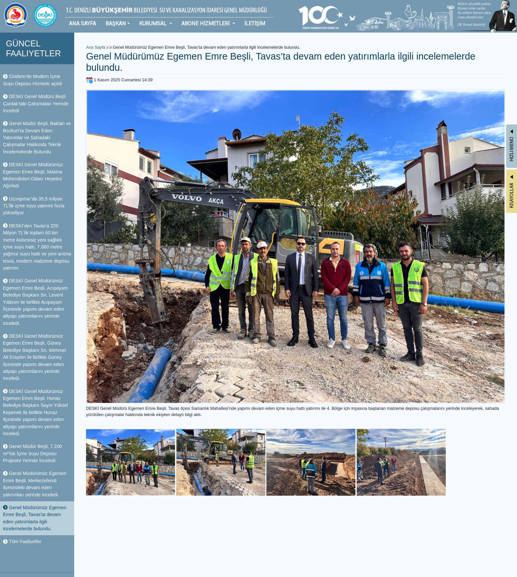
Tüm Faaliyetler (22, 541)
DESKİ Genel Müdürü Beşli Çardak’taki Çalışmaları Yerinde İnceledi (36, 103)
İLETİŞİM (254, 23)
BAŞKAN (116, 23)
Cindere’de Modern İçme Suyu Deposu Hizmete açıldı (32, 80)
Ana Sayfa (95, 47)
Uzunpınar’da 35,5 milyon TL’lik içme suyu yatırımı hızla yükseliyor (33, 206)
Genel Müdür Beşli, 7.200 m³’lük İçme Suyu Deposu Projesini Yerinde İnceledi (32, 453)
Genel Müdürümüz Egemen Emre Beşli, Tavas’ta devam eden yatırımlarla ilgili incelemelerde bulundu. (34, 518)
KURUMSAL (153, 23)
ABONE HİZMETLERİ (206, 23)
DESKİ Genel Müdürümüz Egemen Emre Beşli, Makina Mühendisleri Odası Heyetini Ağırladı (33, 175)
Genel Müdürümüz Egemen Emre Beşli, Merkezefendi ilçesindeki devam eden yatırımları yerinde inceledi (34, 484)
